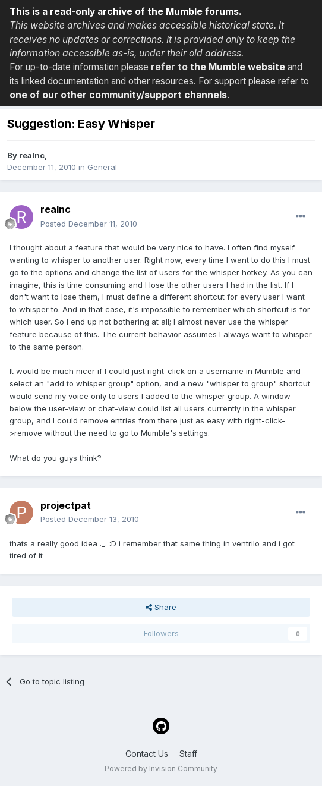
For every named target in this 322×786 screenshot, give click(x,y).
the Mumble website (237, 67)
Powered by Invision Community (161, 768)
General (102, 167)
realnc (32, 155)
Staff (188, 754)
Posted (88, 223)
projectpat (65, 505)
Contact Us (146, 754)
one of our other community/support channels (118, 94)
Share (161, 607)
